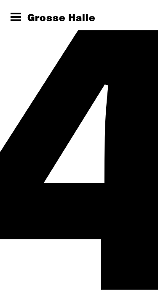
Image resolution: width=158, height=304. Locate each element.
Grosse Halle (61, 17)
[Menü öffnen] (16, 17)
